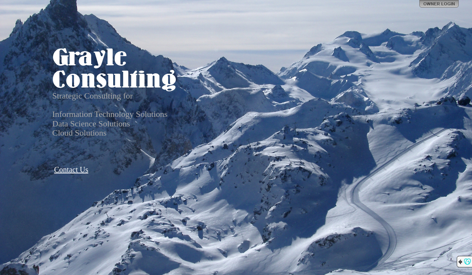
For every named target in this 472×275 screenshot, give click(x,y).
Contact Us (71, 169)
